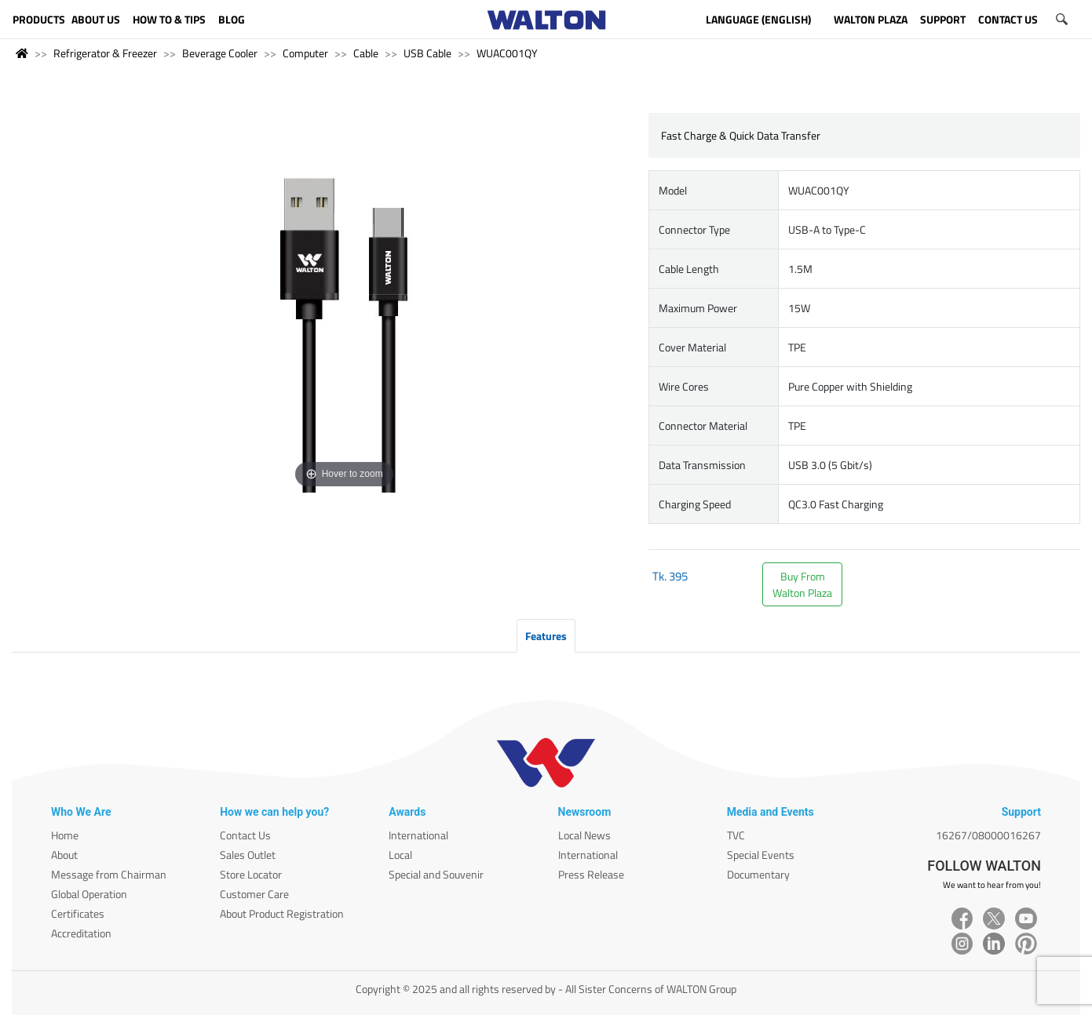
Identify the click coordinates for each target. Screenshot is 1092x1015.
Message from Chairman (108, 874)
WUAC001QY (507, 53)
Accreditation (81, 933)
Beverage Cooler (219, 53)
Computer (305, 53)
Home (65, 835)
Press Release (591, 874)
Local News (584, 835)
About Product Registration (282, 913)
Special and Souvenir (436, 874)
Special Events (760, 854)
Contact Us (245, 835)
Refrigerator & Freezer (105, 53)
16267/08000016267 (988, 835)
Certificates (77, 913)
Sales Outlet (248, 854)
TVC (736, 835)
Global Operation (89, 894)
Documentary (758, 874)
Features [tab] (546, 636)
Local (400, 854)
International (418, 835)
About (64, 854)
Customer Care (254, 894)
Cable (365, 53)
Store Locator (251, 874)
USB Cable (427, 53)
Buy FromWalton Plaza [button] (802, 584)
